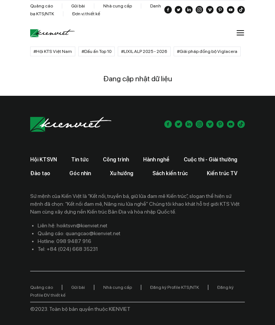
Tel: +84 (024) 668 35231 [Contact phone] (68, 249)
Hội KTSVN (43, 159)
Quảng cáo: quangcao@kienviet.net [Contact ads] (79, 233)
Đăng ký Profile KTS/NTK (174, 287)
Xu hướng (121, 173)
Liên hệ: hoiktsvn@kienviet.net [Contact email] (72, 225)
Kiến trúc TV (222, 173)
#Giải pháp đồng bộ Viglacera (207, 51)
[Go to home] (52, 33)
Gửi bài (78, 6)
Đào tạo (40, 173)
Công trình (116, 159)
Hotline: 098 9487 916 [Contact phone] (64, 241)
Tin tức (80, 159)
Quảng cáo (41, 6)
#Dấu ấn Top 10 (96, 51)
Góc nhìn (80, 173)
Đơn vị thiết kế (86, 13)
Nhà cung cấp (117, 6)
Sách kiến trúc (170, 173)
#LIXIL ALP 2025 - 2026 (144, 51)
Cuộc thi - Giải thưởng (210, 159)
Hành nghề (156, 159)
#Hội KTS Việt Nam (53, 51)
